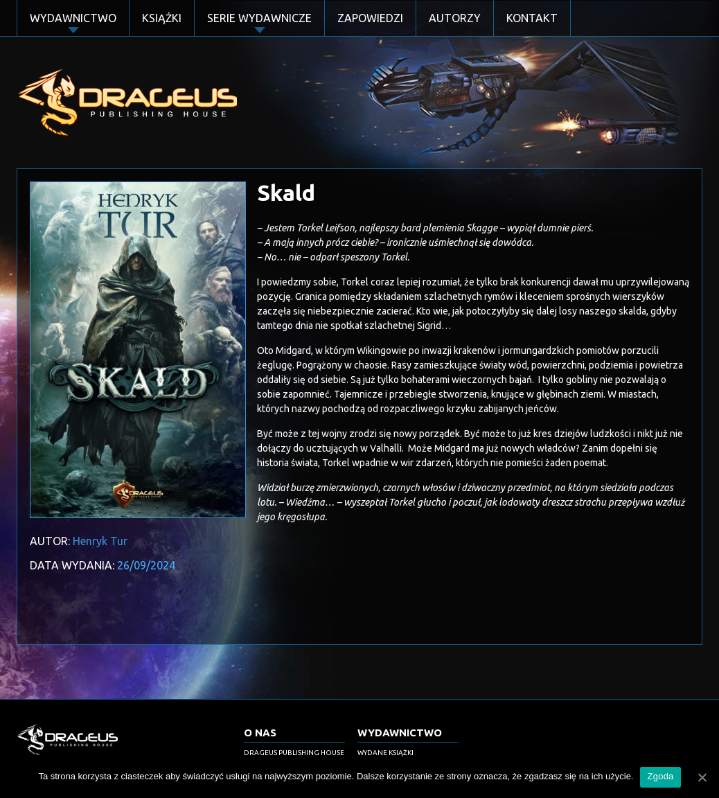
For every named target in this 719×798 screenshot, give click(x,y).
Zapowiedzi (370, 18)
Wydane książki (385, 752)
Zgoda (660, 776)
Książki (161, 18)
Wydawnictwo (73, 18)
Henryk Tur (100, 541)
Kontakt (532, 18)
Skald (286, 192)
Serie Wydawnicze (259, 18)
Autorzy (455, 18)
